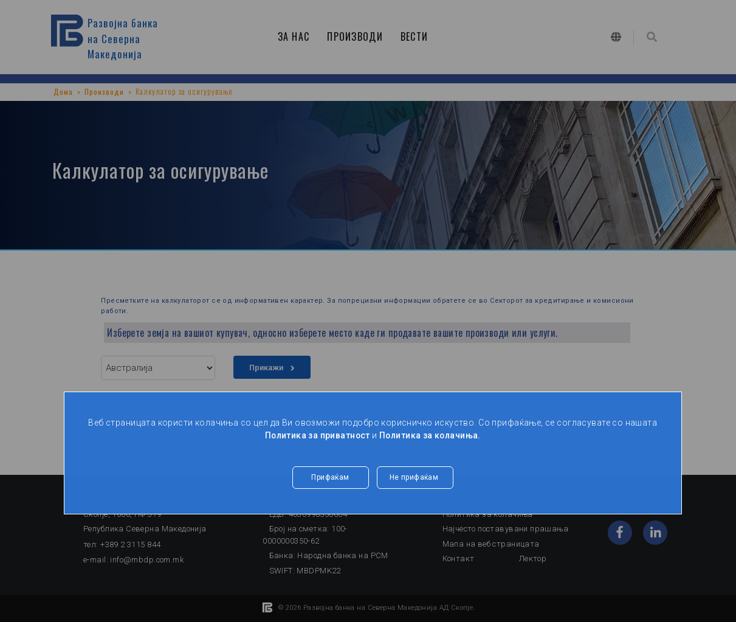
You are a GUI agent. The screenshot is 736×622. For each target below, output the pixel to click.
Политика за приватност (316, 435)
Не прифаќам (415, 478)
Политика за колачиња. (431, 435)
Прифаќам (330, 478)
